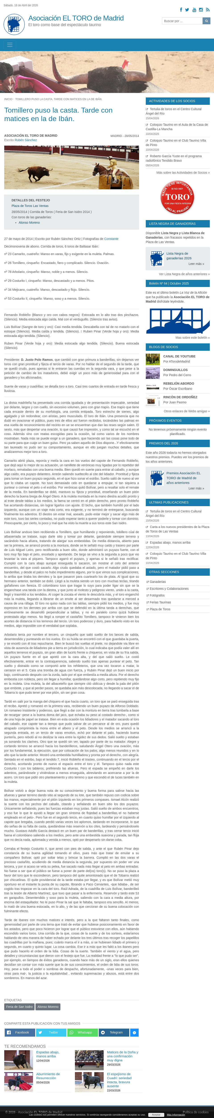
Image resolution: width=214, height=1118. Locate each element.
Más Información (176, 1114)
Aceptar (156, 1114)
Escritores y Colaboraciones (167, 588)
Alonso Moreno (29, 222)
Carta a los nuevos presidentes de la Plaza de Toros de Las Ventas (178, 531)
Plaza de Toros (158, 609)
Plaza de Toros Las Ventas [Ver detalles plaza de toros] (30, 206)
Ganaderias (156, 582)
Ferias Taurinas (158, 602)
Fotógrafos (155, 595)
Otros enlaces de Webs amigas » (187, 411)
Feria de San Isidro (19, 1007)
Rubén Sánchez (26, 140)
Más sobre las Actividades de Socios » (183, 172)
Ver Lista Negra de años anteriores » (184, 274)
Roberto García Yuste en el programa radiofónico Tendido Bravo (178, 160)
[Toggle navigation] (10, 44)
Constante (111, 239)
